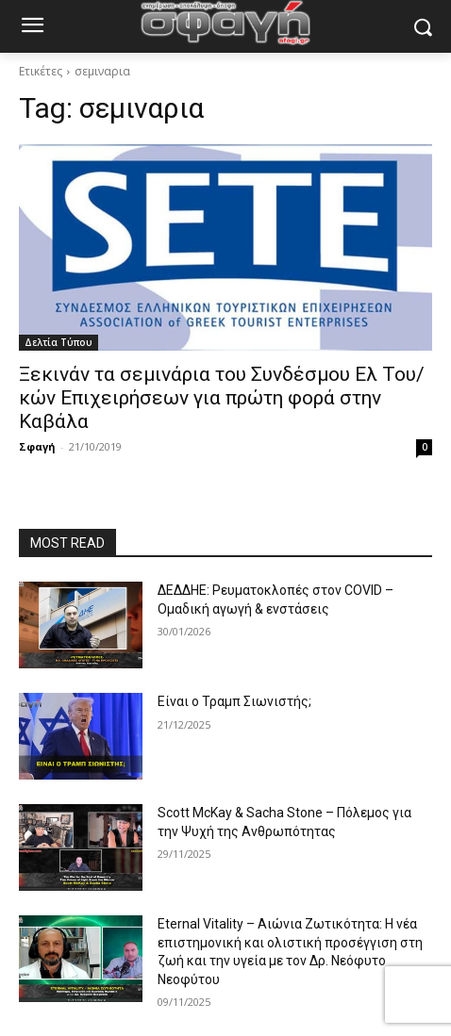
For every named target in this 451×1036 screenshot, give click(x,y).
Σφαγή (37, 446)
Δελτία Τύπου (58, 342)
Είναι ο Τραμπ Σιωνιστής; (234, 701)
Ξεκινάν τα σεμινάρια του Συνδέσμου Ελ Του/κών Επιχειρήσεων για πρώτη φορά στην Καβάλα (222, 398)
